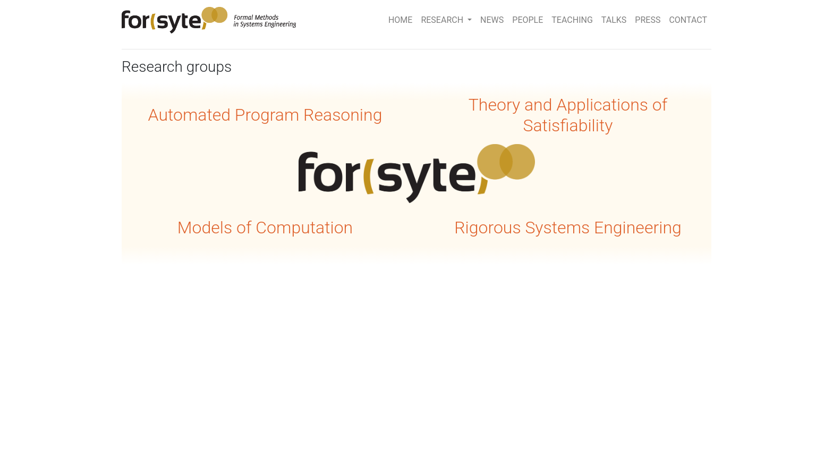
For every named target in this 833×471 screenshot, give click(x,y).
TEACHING (571, 20)
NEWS (492, 20)
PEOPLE (527, 20)
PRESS (647, 20)
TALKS (614, 20)
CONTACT (688, 20)
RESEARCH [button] (443, 20)
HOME (400, 20)
